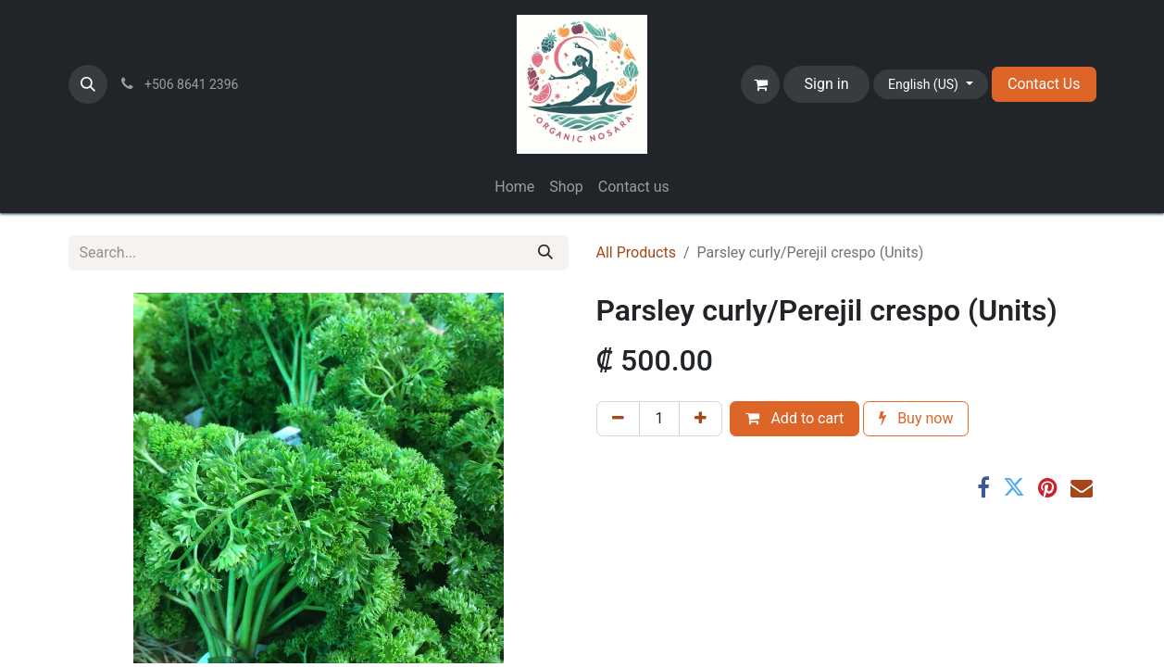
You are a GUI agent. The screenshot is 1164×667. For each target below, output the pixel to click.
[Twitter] (1014, 487)
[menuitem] (514, 187)
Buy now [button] (916, 418)
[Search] (545, 253)
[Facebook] (983, 487)
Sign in (827, 84)
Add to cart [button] (794, 418)
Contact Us (1044, 84)
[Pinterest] (1048, 487)
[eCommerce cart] (760, 84)
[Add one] (700, 418)
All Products (636, 252)
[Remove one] (618, 418)
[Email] (1081, 487)
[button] (88, 84)
